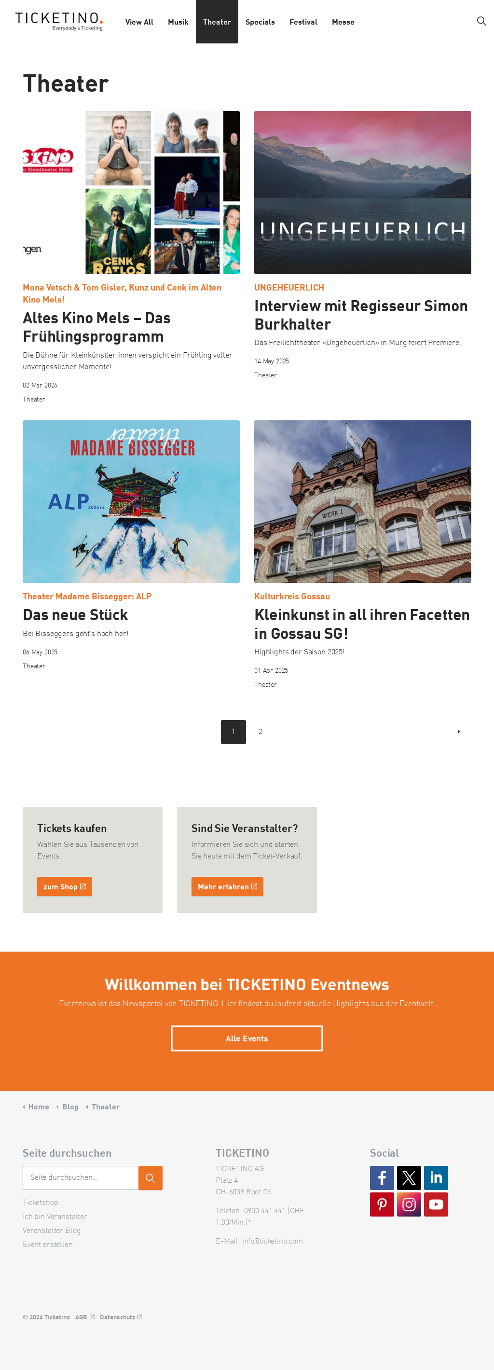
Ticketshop (40, 1203)
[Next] (459, 732)
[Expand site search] (481, 22)
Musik (178, 21)
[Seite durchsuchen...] (93, 1178)
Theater (217, 21)
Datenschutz (121, 1317)
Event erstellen (48, 1245)
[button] (150, 1178)
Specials (260, 21)
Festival (303, 21)
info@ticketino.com (272, 1241)
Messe (343, 21)
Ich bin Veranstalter (55, 1217)
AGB (85, 1317)
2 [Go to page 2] (260, 732)
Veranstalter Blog (52, 1231)
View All (139, 21)
